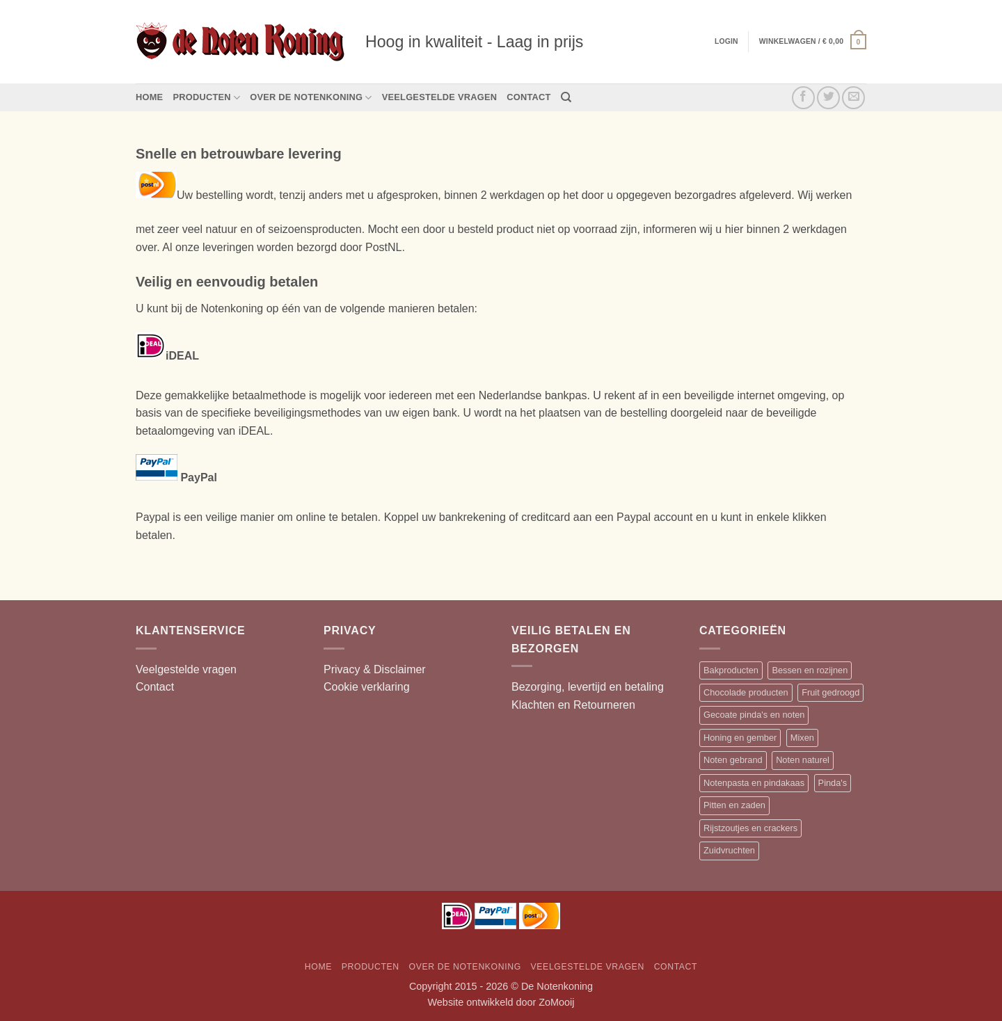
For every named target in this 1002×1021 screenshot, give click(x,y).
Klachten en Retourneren (573, 705)
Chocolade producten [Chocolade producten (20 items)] (745, 692)
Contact (528, 97)
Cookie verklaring (367, 687)
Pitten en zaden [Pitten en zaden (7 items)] (734, 805)
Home (149, 97)
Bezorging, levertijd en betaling (587, 687)
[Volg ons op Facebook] (803, 97)
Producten (206, 97)
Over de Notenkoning (311, 97)
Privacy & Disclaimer (375, 669)
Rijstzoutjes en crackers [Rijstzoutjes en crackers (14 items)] (750, 828)
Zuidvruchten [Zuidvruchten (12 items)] (729, 850)
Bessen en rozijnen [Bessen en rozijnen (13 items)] (810, 670)
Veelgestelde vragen (440, 97)
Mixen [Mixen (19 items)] (802, 737)
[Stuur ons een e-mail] (853, 97)
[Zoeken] (566, 97)
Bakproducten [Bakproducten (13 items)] (730, 670)
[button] (812, 41)
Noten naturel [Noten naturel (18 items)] (802, 760)
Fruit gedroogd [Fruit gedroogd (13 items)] (830, 692)
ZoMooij (556, 1002)
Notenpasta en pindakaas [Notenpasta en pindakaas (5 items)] (753, 783)
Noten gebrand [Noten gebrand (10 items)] (733, 760)
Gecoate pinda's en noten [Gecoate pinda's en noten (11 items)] (753, 714)
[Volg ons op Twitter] (828, 97)
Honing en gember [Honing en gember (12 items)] (740, 737)
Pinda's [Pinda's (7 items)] (833, 783)
